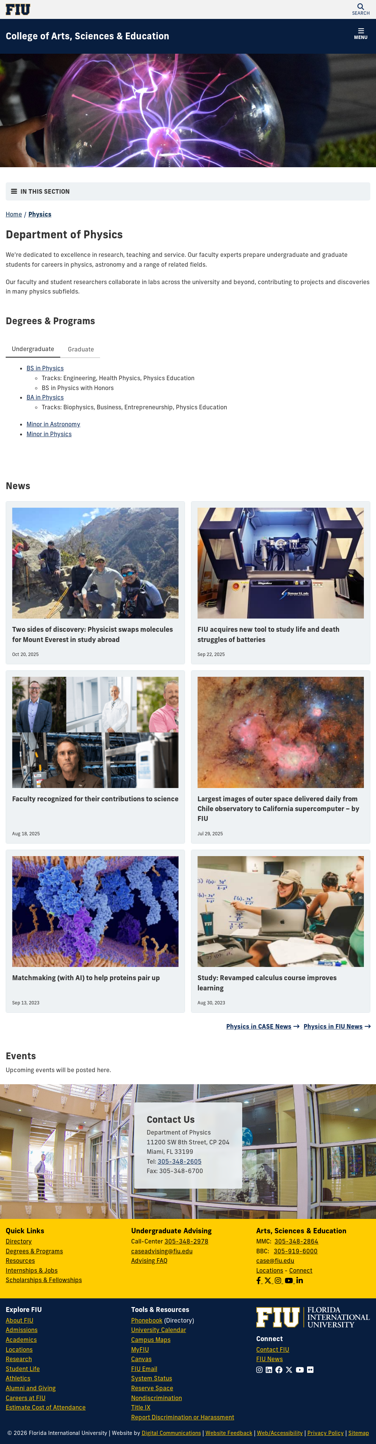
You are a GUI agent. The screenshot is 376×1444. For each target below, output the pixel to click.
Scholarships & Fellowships (44, 1280)
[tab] (33, 349)
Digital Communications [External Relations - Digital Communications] (171, 1433)
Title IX (140, 1407)
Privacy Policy (325, 1433)
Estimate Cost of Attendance (46, 1407)
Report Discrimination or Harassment (182, 1417)
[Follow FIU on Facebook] (280, 1370)
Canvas (141, 1359)
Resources (20, 1260)
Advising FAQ (149, 1260)
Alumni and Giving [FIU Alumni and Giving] (31, 1388)
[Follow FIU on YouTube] (301, 1370)
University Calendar (158, 1330)
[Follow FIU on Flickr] (311, 1370)
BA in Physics (45, 397)
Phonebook (147, 1320)
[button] (360, 9)
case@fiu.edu (275, 1260)
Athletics (18, 1378)
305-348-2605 (180, 1161)
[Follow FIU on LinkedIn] (270, 1370)
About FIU (19, 1320)
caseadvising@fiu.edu (162, 1251)
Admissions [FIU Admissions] (22, 1330)
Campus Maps (151, 1339)
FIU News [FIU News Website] (269, 1359)
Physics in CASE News (258, 1026)
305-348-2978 (186, 1241)
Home (14, 214)
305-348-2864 (296, 1241)
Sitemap (358, 1433)
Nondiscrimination (156, 1398)
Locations (269, 1270)
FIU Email (144, 1368)
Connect (300, 1270)
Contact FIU (272, 1349)
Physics (40, 214)
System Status (151, 1378)
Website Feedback (228, 1433)
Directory (19, 1241)
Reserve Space (152, 1388)
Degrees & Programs (34, 1251)
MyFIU (140, 1349)
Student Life (23, 1368)
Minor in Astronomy (53, 424)
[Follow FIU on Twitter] (290, 1370)
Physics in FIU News (333, 1026)
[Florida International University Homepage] (97, 9)
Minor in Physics (49, 434)
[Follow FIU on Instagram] (261, 1370)
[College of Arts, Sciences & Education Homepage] (87, 36)
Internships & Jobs (32, 1270)
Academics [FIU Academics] (21, 1339)
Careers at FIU (25, 1398)
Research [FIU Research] (19, 1359)
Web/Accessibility (280, 1433)
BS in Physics (45, 368)
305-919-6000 (296, 1251)
